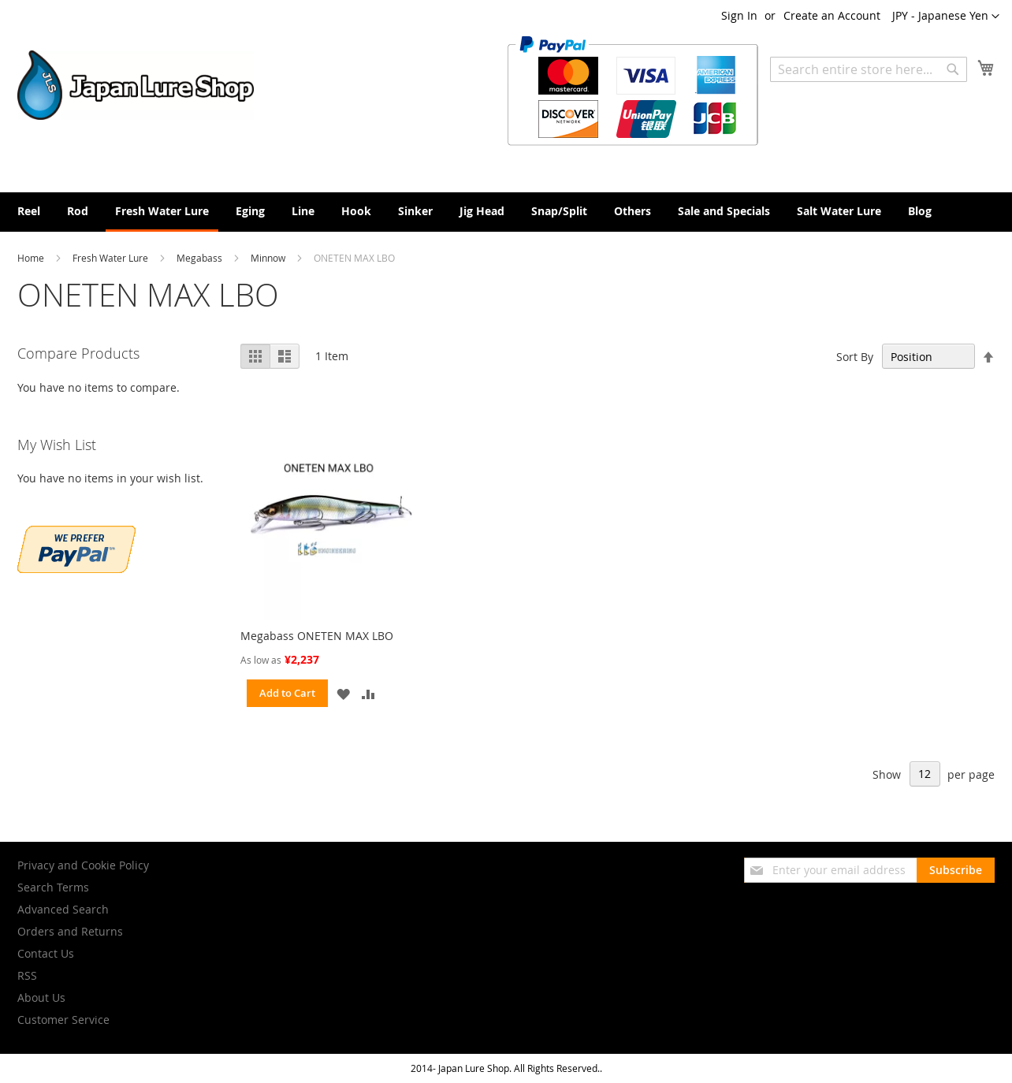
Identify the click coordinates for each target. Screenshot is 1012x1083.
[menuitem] (29, 210)
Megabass (201, 257)
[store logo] (135, 85)
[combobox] (868, 69)
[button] (945, 16)
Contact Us (45, 953)
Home (32, 257)
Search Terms (53, 887)
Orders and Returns (70, 931)
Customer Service (63, 1019)
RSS (27, 975)
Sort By (854, 356)
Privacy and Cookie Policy (83, 865)
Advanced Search (63, 909)
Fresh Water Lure (112, 257)
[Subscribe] (956, 870)
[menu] (506, 212)
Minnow (269, 257)
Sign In (739, 15)
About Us (41, 997)
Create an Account (831, 15)
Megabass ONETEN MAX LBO (316, 635)
